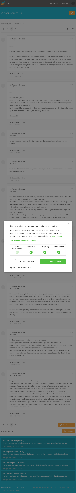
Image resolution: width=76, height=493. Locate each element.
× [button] (68, 223)
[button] (38, 240)
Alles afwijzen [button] (27, 261)
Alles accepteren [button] (52, 261)
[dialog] (38, 246)
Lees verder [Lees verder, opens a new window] (57, 236)
